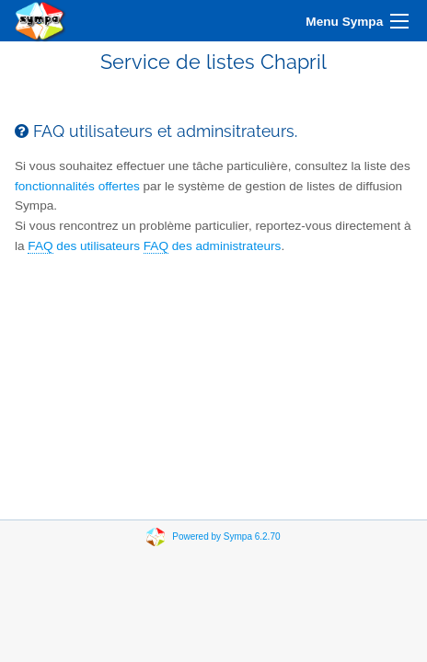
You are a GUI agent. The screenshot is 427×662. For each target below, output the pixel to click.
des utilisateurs (84, 246)
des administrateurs (213, 246)
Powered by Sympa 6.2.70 (226, 536)
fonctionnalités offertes (77, 186)
